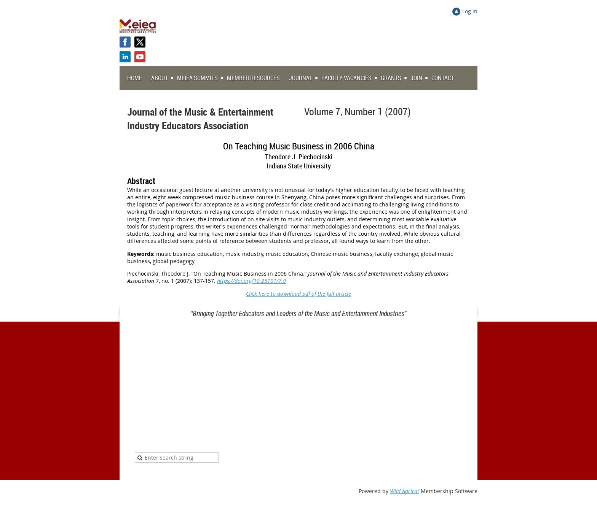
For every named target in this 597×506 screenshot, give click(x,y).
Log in (469, 11)
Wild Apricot (404, 491)
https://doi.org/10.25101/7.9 (251, 280)
